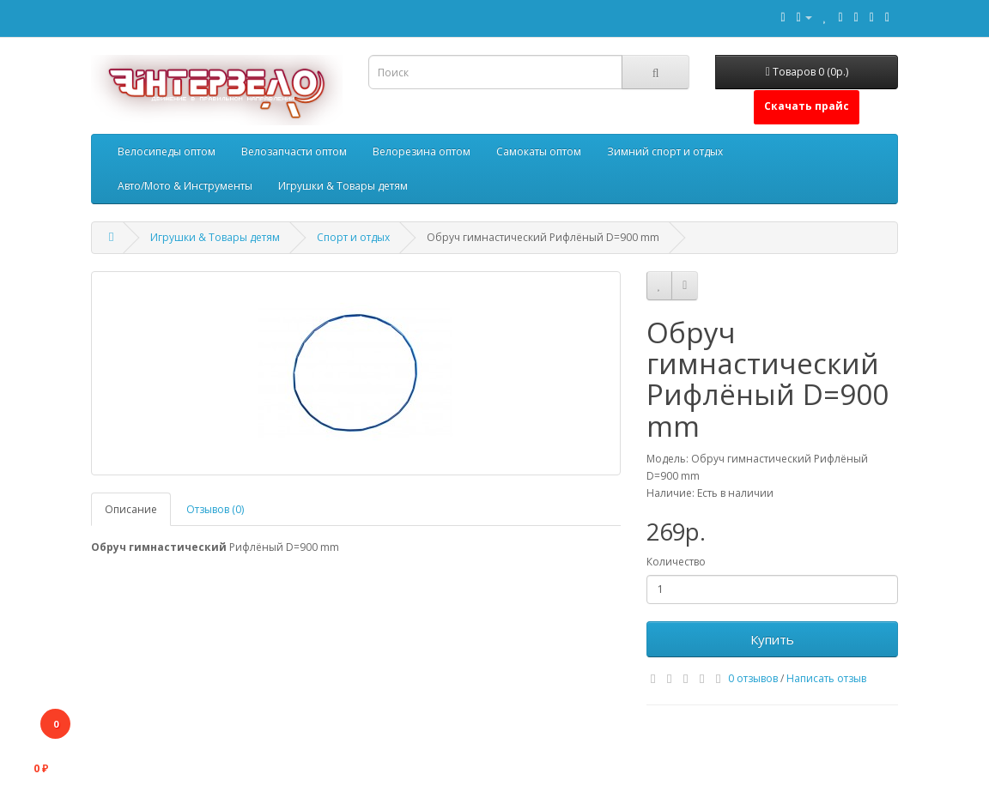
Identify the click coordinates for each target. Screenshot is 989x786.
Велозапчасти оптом (294, 151)
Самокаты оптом (538, 151)
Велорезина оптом (421, 151)
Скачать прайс (806, 106)
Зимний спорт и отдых (665, 151)
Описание (131, 509)
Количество (676, 561)
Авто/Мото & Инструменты (185, 185)
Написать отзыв (826, 678)
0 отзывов (753, 678)
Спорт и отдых (353, 237)
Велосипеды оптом (166, 151)
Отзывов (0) (215, 509)
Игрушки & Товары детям (343, 185)
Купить (772, 639)
